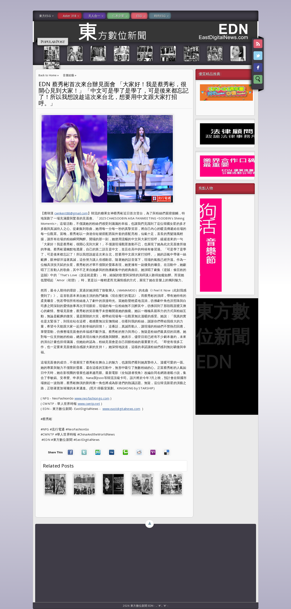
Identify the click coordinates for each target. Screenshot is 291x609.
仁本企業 (118, 16)
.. (157, 606)
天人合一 (94, 16)
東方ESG (45, 16)
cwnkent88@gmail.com (71, 213)
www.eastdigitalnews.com (121, 408)
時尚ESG (160, 16)
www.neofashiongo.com (92, 398)
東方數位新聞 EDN (222, 336)
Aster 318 (69, 16)
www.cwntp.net (89, 403)
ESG (139, 16)
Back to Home (48, 75)
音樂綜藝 (68, 75)
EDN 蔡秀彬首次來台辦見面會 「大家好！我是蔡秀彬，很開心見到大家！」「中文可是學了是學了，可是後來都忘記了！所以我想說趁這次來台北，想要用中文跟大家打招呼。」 (114, 93)
